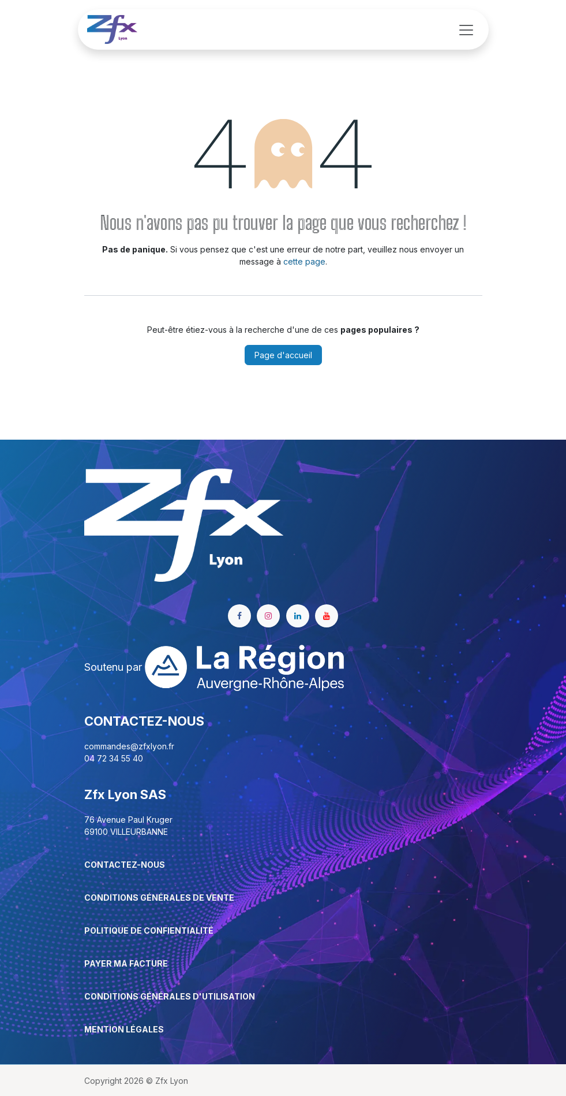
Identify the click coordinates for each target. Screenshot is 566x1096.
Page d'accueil (283, 355)
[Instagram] (268, 615)
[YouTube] (326, 615)
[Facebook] (239, 615)
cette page (304, 261)
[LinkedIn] (297, 615)
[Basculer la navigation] (466, 29)
